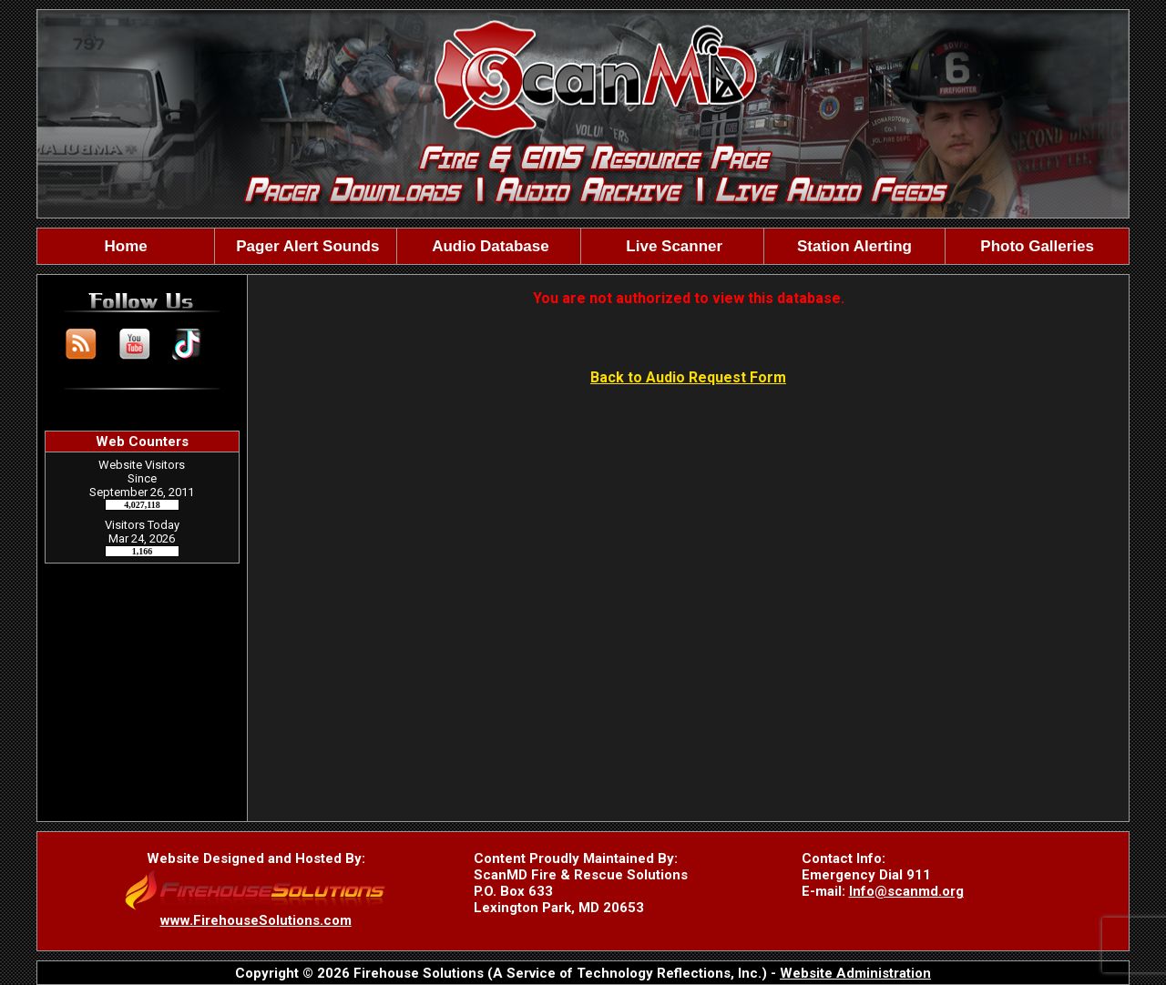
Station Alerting (854, 246)
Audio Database (488, 246)
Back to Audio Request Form (688, 377)
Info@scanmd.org (906, 891)
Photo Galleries (1037, 246)
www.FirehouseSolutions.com (256, 920)
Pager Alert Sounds (306, 246)
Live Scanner (672, 246)
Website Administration (855, 973)
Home (126, 246)
